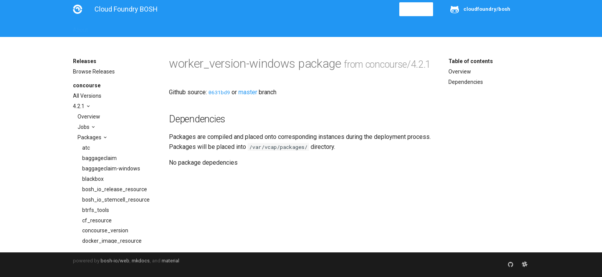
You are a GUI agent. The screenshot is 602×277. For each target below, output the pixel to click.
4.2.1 (79, 106)
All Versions (87, 96)
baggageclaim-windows (111, 168)
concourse (87, 85)
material (170, 261)
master (247, 92)
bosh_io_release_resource (114, 189)
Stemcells (209, 28)
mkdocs (141, 261)
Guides (142, 28)
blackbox (93, 179)
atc (86, 148)
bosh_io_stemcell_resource (116, 200)
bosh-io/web (115, 261)
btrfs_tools (95, 210)
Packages (90, 137)
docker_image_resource (112, 241)
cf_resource (97, 220)
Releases (242, 28)
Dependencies (465, 82)
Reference (174, 28)
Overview (89, 116)
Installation (111, 28)
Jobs (84, 127)
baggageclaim (99, 158)
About (80, 28)
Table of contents (470, 61)
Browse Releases (94, 71)
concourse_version (105, 230)
